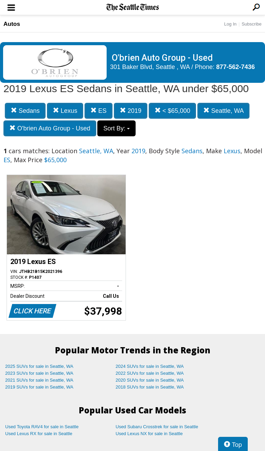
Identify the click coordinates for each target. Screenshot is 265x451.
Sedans (25, 110)
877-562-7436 (235, 66)
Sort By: (116, 128)
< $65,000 (172, 110)
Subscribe (252, 24)
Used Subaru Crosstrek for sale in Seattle (157, 426)
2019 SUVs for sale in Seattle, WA (39, 387)
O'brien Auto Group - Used (49, 128)
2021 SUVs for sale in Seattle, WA (39, 380)
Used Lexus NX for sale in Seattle (149, 433)
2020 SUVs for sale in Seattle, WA (150, 380)
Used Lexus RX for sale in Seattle (38, 433)
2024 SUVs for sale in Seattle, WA (150, 366)
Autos (11, 24)
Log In (230, 24)
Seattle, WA (223, 110)
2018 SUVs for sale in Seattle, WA (150, 387)
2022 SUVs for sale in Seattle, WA (150, 373)
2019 (130, 110)
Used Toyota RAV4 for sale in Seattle (42, 426)
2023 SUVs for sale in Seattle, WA (39, 373)
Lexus (65, 110)
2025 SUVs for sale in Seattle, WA (39, 366)
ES (98, 110)
